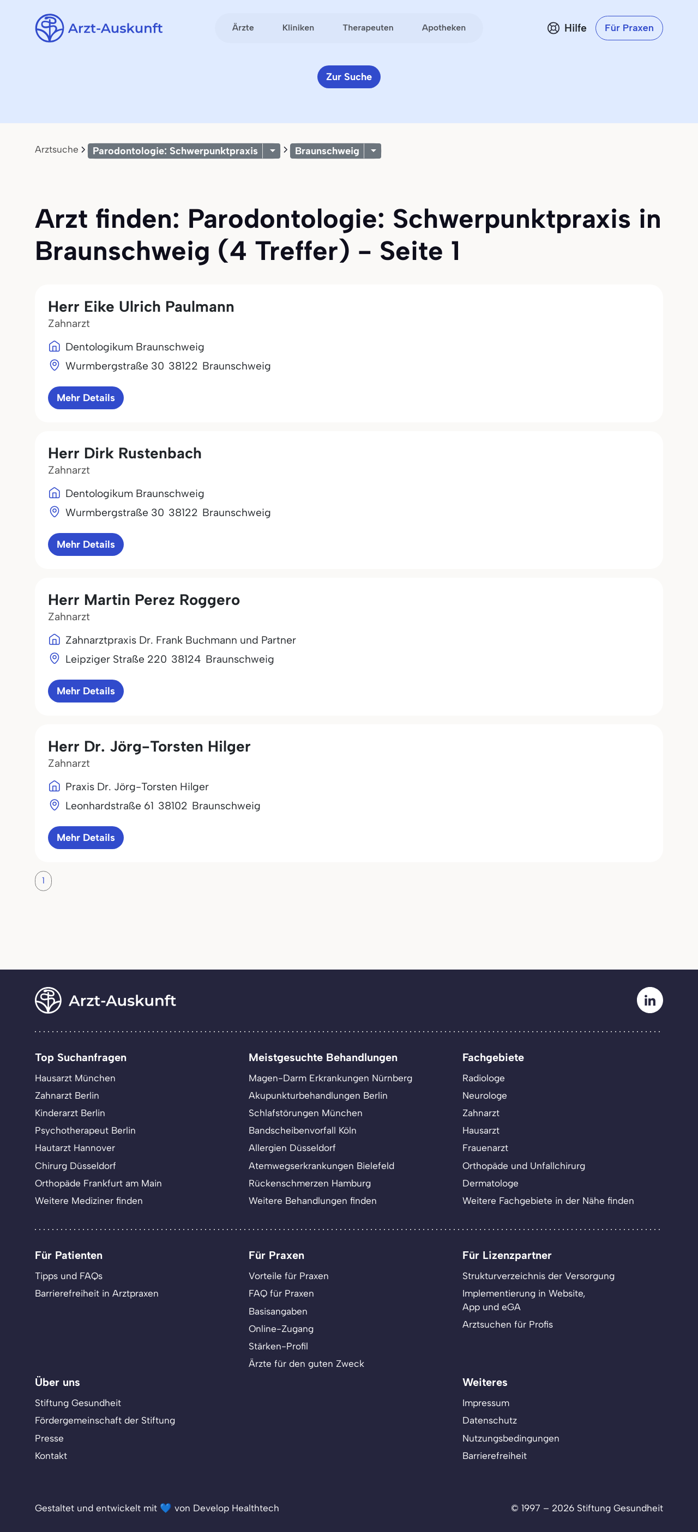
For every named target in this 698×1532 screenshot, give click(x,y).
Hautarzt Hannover (75, 1147)
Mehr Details (86, 398)
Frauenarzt (485, 1147)
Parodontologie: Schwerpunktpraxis (175, 151)
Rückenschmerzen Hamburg (310, 1183)
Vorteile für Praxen (289, 1275)
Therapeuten (368, 27)
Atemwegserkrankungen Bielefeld (321, 1165)
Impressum (485, 1402)
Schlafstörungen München (306, 1112)
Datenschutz (489, 1420)
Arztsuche (57, 149)
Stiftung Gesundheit (78, 1402)
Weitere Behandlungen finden (313, 1200)
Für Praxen (629, 28)
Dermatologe (490, 1183)
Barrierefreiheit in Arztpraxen (97, 1293)
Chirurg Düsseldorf (75, 1165)
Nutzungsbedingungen (510, 1438)
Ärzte (243, 27)
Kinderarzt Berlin (70, 1112)
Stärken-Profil (278, 1346)
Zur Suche (349, 77)
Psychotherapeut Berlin (85, 1130)
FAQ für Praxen (281, 1293)
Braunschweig (327, 151)
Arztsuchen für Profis (507, 1324)
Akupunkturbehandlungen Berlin (318, 1095)
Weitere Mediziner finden (89, 1200)
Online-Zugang (281, 1328)
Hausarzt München (75, 1078)
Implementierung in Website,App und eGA (524, 1300)
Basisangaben (278, 1311)
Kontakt (51, 1455)
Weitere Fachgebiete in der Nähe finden (548, 1200)
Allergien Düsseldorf (292, 1147)
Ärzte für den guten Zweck (306, 1363)
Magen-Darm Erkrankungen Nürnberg (330, 1078)
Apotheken (444, 27)
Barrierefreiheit (494, 1455)
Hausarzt (481, 1130)
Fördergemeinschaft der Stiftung (105, 1420)
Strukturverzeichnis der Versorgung (538, 1275)
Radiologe (483, 1078)
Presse (49, 1438)
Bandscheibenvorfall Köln (303, 1130)
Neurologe (484, 1095)
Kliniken (298, 27)
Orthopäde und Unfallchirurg (523, 1165)
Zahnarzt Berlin (67, 1095)
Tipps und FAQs (69, 1275)
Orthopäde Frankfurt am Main (98, 1183)
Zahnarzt (481, 1112)
